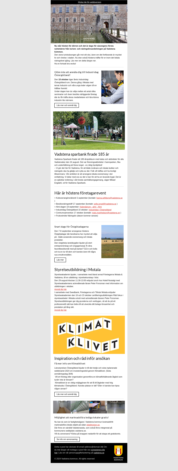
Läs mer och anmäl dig (67, 105)
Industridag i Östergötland (100, 210)
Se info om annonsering (67, 439)
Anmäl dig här (60, 289)
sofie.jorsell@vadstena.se (105, 204)
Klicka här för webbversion (89, 2)
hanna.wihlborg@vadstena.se (109, 198)
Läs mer (60, 260)
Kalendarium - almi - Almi (91, 207)
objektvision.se (93, 425)
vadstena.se (99, 453)
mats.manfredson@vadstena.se (106, 213)
